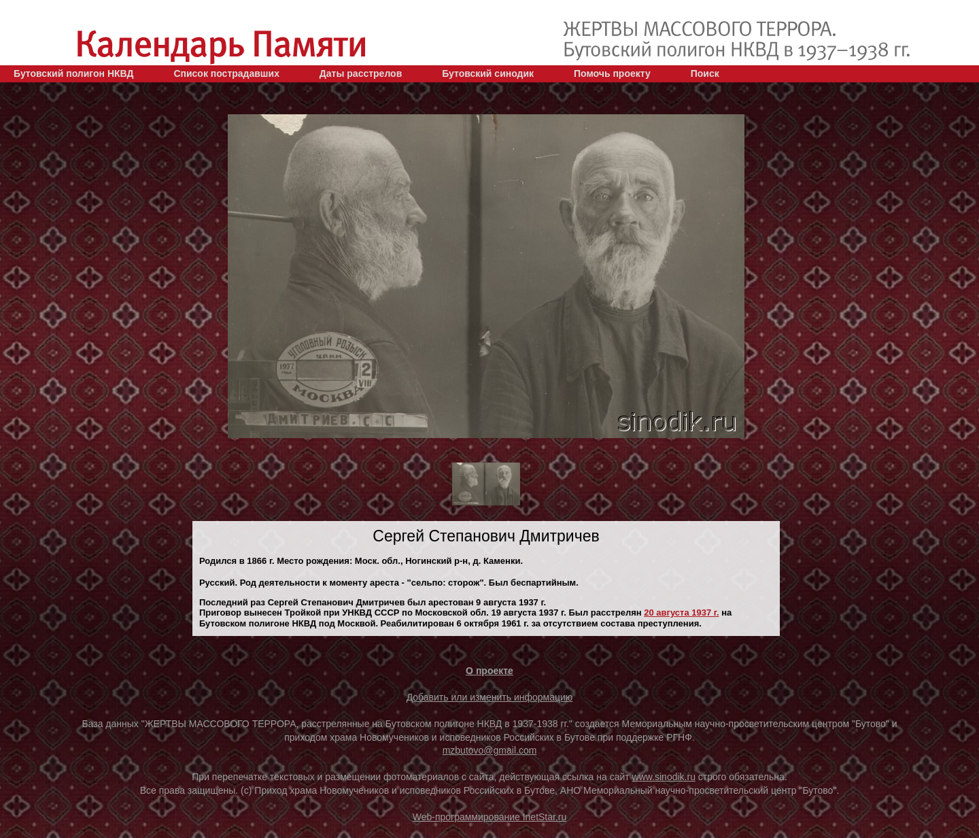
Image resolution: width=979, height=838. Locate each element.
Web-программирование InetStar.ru (490, 816)
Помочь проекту (612, 73)
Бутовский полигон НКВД (73, 73)
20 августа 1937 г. (681, 612)
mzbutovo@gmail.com (490, 750)
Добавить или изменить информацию (490, 697)
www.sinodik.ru (663, 776)
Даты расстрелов (361, 73)
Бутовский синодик (488, 73)
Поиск (705, 73)
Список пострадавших (226, 73)
